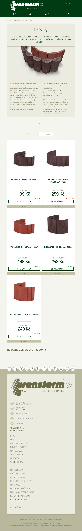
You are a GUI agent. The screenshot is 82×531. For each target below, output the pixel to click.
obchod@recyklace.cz (22, 413)
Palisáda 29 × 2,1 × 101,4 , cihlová (24, 314)
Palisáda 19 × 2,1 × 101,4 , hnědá (24, 179)
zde (60, 90)
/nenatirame (20, 423)
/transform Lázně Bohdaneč (25, 418)
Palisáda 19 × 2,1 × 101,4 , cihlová (24, 247)
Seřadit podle (33, 134)
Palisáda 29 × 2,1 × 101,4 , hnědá (58, 247)
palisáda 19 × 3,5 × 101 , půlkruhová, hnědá (58, 180)
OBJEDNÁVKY (15, 507)
